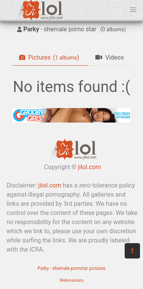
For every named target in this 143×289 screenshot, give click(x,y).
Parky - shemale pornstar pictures (71, 268)
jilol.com (89, 167)
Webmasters (71, 280)
